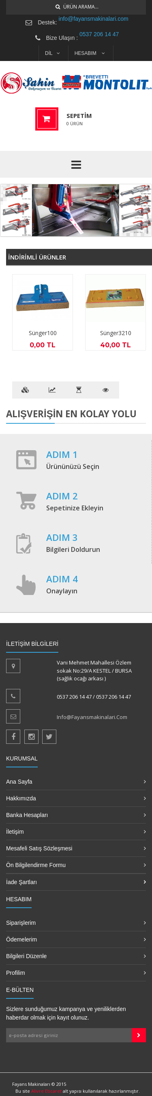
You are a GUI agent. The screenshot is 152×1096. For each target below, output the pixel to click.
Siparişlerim (21, 923)
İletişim (15, 831)
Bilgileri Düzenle (26, 956)
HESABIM (90, 53)
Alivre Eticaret (47, 1091)
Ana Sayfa (19, 781)
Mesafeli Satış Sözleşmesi (39, 848)
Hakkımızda (21, 798)
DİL (52, 53)
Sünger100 (43, 333)
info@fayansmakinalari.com (93, 18)
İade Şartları (21, 882)
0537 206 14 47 (99, 34)
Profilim (15, 973)
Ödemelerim (21, 939)
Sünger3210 (115, 333)
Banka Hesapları (27, 815)
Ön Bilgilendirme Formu (36, 865)
